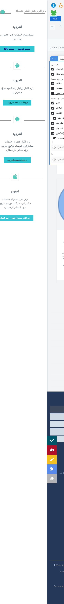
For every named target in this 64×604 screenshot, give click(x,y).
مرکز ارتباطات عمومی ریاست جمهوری (38, 447)
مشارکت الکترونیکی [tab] (32, 438)
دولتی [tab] (32, 409)
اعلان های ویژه (52, 332)
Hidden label (5, 69)
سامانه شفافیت (32, 578)
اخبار (57, 309)
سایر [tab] (32, 431)
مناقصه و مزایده (51, 377)
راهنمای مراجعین (45, 237)
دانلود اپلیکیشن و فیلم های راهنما (38, 128)
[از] (20, 148)
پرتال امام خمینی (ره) (45, 452)
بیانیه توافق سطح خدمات (19, 565)
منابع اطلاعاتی (52, 372)
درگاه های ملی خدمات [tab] (32, 424)
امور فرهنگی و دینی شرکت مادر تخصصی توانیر (34, 472)
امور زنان (55, 338)
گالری (56, 366)
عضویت (20, 19)
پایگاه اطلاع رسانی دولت (44, 462)
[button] (5, 478)
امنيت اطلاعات (39, 565)
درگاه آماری (54, 343)
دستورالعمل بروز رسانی (51, 578)
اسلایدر (55, 315)
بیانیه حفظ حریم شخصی (24, 571)
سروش (38, 556)
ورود (8, 19)
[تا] (20, 160)
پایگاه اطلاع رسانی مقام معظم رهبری (38, 457)
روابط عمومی (53, 360)
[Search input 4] (32, 59)
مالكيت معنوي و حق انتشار (49, 571)
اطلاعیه (55, 326)
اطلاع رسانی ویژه (51, 320)
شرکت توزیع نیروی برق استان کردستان (44, 47)
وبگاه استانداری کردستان (44, 467)
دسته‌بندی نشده (51, 349)
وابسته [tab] (32, 416)
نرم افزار (55, 383)
